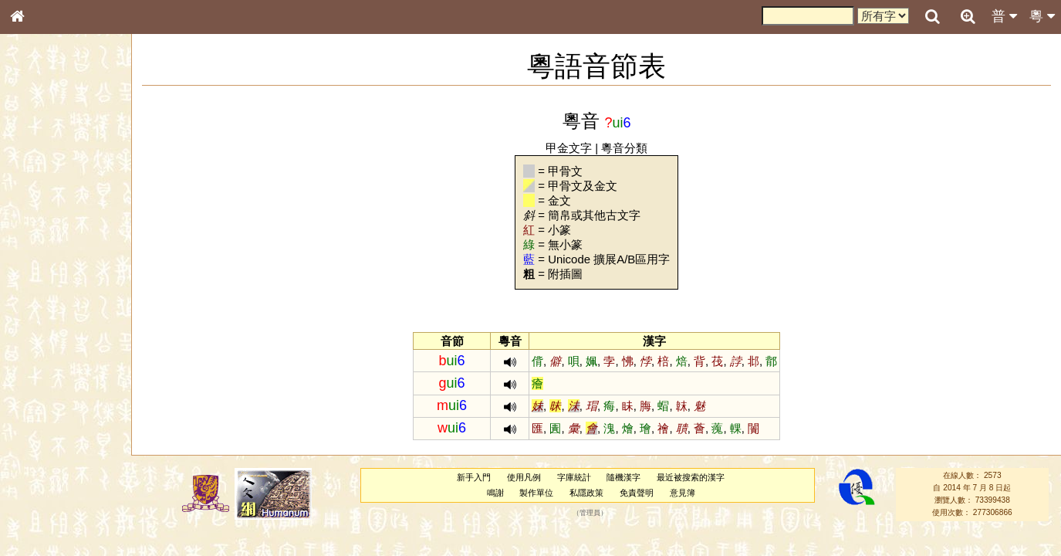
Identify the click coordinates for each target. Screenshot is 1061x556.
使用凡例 (525, 477)
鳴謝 (495, 492)
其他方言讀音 (47, 434)
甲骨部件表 (42, 234)
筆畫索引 (37, 220)
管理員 (589, 513)
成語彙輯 (37, 502)
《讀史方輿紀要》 (56, 488)
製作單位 (537, 492)
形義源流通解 (47, 262)
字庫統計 (574, 477)
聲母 (31, 406)
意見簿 (682, 492)
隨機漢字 (624, 477)
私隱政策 (587, 492)
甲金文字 (569, 147)
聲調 (73, 406)
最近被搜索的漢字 (691, 477)
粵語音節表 (42, 302)
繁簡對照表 (42, 516)
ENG (67, 170)
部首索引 (37, 206)
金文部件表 (42, 248)
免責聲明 (637, 492)
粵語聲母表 (42, 316)
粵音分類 (625, 147)
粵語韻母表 (42, 331)
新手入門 (475, 477)
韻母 (52, 406)
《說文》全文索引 (56, 475)
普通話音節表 (47, 420)
